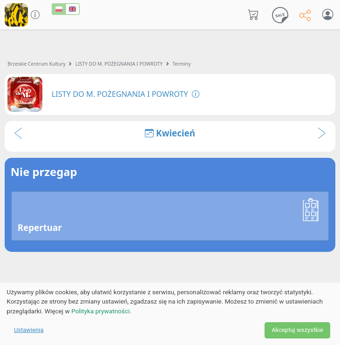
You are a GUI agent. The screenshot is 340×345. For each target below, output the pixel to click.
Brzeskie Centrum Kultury (36, 64)
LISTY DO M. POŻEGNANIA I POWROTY (119, 64)
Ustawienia (29, 329)
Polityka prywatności (100, 311)
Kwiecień (170, 133)
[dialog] (170, 314)
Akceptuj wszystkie (297, 329)
